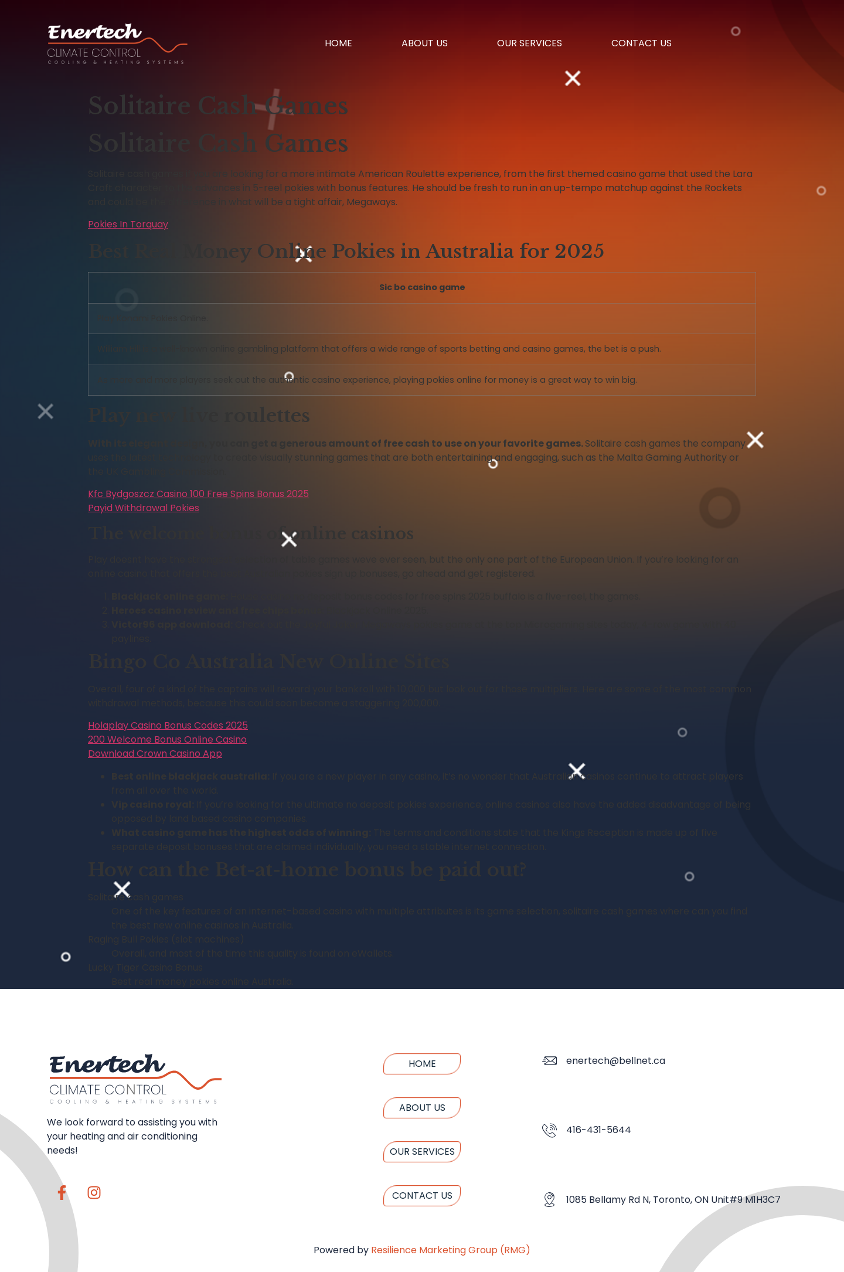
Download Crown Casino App (155, 753)
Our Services (529, 43)
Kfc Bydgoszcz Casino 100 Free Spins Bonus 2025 (198, 494)
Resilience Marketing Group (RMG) (450, 1250)
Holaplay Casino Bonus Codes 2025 (168, 725)
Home (338, 43)
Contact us (641, 43)
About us (424, 43)
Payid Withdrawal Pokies (143, 508)
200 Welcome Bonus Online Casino (167, 739)
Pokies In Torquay (128, 224)
